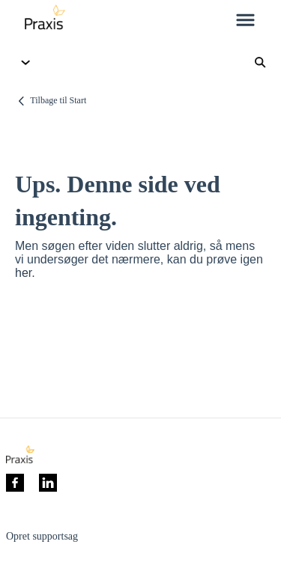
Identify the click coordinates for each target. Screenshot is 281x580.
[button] (245, 21)
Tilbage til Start (58, 100)
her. (25, 272)
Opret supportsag (42, 536)
